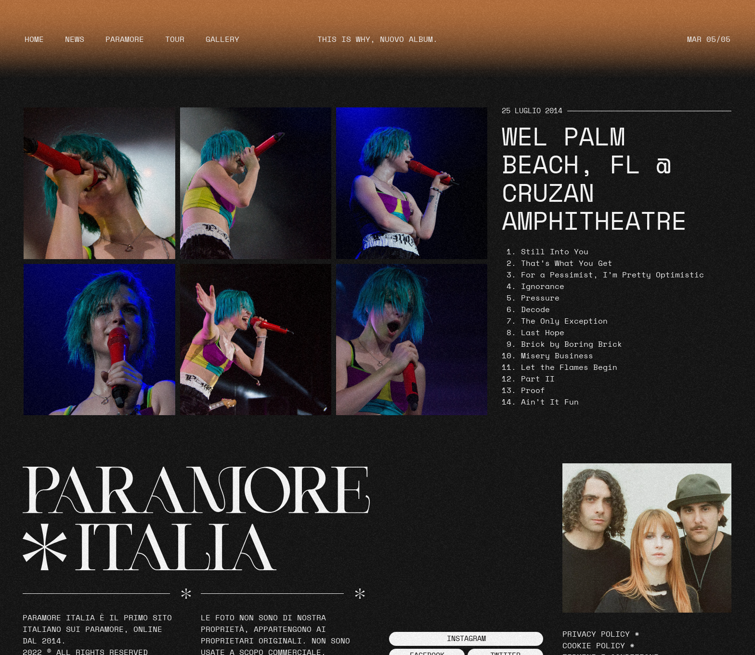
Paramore (124, 39)
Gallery (222, 39)
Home (34, 39)
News (74, 39)
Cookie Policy (593, 646)
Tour (174, 39)
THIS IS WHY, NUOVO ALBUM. (377, 39)
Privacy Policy (596, 634)
